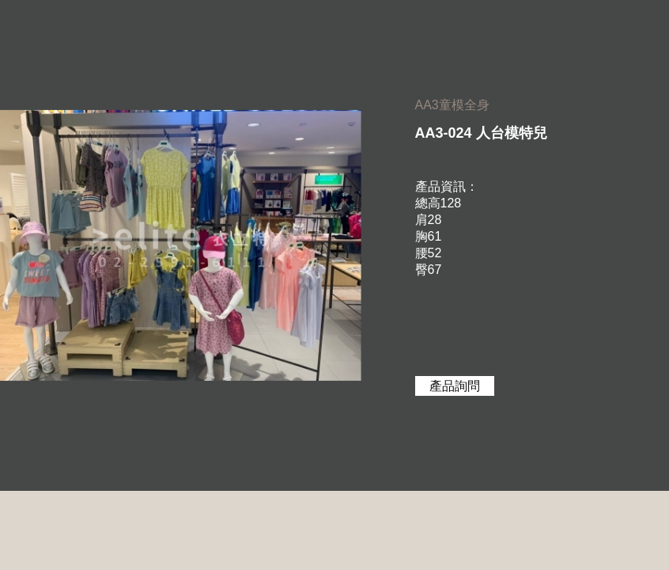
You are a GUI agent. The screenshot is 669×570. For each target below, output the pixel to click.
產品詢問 (454, 386)
